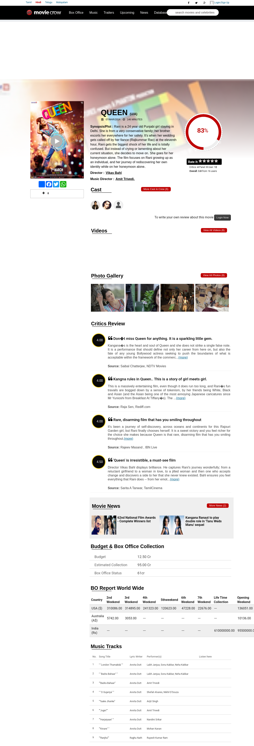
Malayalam (62, 2)
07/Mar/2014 (113, 119)
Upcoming (127, 12)
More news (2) (217, 505)
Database (161, 12)
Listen (203, 665)
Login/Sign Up (219, 3)
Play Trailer (57, 146)
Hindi (38, 2)
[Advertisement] (127, 49)
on (218, 161)
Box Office (76, 12)
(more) (183, 357)
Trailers (109, 12)
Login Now (222, 217)
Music (93, 12)
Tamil (29, 2)
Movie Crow (45, 14)
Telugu (48, 2)
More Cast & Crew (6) (155, 189)
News (144, 12)
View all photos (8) (214, 275)
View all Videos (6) (214, 230)
